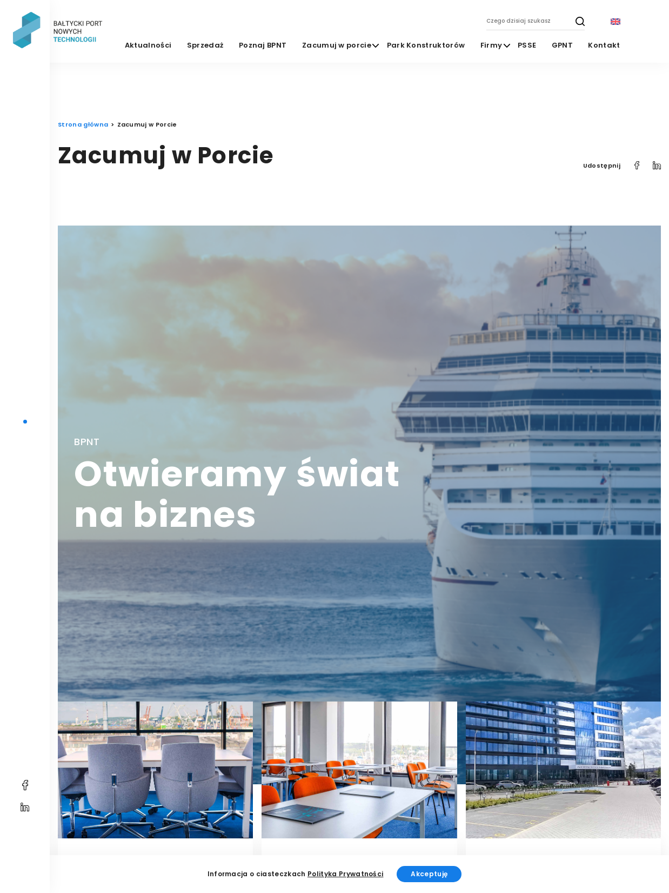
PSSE (527, 45)
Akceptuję (429, 873)
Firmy (491, 45)
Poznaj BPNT (263, 45)
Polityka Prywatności (345, 873)
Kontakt (604, 45)
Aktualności (148, 45)
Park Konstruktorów (426, 45)
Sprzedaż (205, 45)
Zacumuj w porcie (336, 45)
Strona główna (83, 124)
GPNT (562, 45)
